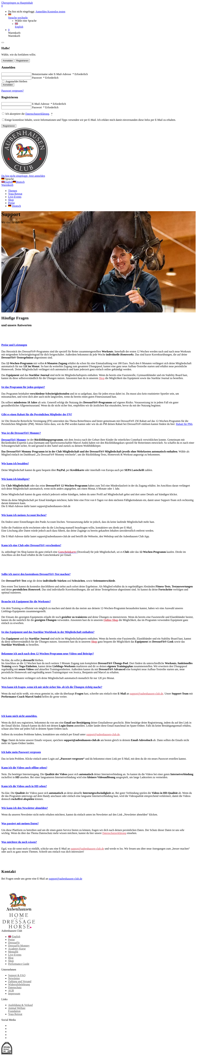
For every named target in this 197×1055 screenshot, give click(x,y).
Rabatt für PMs (184, 424)
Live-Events (14, 954)
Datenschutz (15, 987)
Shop (102, 378)
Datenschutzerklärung (37, 113)
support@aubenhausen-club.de (146, 693)
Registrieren (22, 60)
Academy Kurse (17, 948)
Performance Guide (18, 963)
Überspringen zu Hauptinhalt (17, 2)
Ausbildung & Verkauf (20, 1005)
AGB (11, 990)
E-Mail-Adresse (49, 103)
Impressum (14, 993)
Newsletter (14, 978)
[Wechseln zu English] (22, 936)
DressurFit (14, 942)
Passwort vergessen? (12, 90)
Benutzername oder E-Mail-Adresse (60, 74)
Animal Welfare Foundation (16, 1009)
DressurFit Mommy (19, 945)
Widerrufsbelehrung (19, 984)
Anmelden (41, 11)
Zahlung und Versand (19, 981)
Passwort (45, 77)
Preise (11, 939)
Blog (10, 957)
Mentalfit (13, 951)
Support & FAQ (16, 975)
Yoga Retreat (15, 1014)
